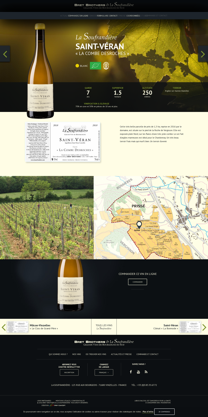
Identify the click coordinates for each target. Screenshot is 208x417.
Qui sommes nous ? (50, 15)
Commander (138, 282)
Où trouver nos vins (96, 15)
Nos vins (73, 15)
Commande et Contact (156, 15)
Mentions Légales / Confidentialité (70, 401)
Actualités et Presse (126, 15)
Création (53, 405)
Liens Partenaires (44, 401)
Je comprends (164, 412)
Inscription (69, 372)
